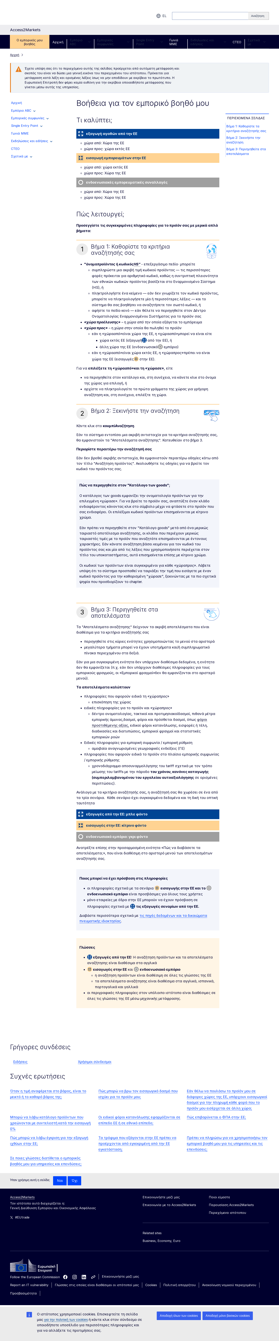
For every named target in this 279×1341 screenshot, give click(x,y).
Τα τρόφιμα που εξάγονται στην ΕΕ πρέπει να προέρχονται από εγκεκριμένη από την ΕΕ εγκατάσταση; (137, 1143)
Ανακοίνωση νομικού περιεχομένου (229, 1285)
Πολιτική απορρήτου (179, 1285)
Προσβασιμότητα (23, 1293)
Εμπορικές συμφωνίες (113, 42)
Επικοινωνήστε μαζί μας (120, 1277)
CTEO (237, 42)
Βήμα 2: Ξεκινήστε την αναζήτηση (244, 140)
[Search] (258, 16)
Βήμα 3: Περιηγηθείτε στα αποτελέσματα (247, 153)
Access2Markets (22, 1197)
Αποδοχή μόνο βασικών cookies (228, 1315)
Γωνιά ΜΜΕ (173, 42)
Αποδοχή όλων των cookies (179, 1315)
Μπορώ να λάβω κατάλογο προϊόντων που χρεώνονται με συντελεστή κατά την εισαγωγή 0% (50, 1123)
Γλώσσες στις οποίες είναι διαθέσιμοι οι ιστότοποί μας (97, 1285)
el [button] (161, 16)
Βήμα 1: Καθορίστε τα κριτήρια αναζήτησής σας (247, 128)
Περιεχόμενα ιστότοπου (227, 1213)
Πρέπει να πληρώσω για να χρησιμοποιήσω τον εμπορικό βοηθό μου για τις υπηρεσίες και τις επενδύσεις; (227, 1143)
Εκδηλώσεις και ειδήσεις (208, 42)
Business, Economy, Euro (161, 1241)
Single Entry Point (149, 42)
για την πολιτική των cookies (66, 1320)
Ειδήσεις (20, 1062)
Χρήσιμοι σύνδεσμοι (94, 1062)
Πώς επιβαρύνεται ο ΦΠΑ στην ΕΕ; (216, 1117)
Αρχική (58, 42)
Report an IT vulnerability (29, 1285)
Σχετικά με (257, 42)
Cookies (151, 1285)
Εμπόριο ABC (80, 42)
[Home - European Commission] (38, 1266)
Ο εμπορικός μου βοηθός (30, 42)
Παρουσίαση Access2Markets (231, 1205)
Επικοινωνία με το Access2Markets (169, 1205)
